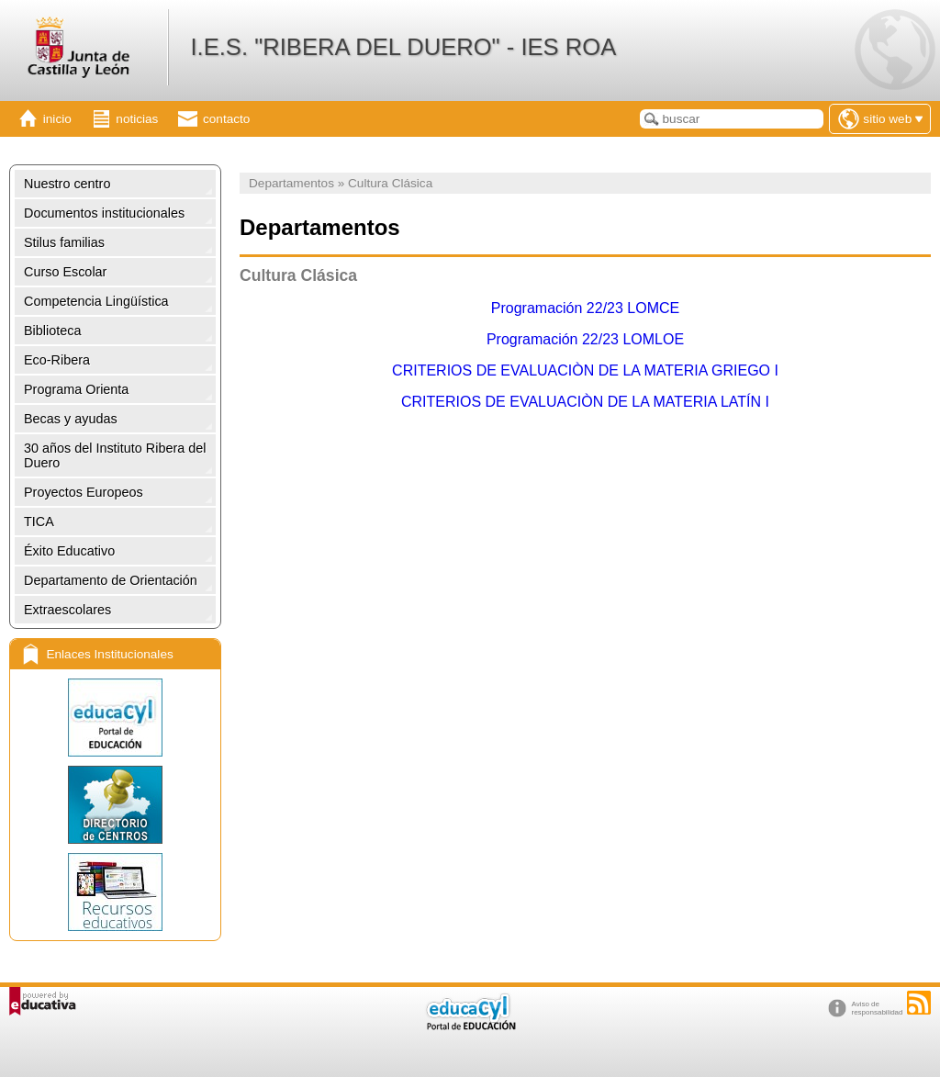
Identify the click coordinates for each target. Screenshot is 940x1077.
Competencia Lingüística (96, 301)
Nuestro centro (67, 183)
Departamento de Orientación (110, 580)
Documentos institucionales (104, 213)
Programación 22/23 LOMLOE (585, 339)
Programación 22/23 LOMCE (585, 308)
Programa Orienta (76, 389)
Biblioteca (52, 330)
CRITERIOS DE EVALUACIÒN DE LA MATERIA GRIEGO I (585, 370)
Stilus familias (64, 242)
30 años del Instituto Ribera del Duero (115, 455)
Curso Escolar (65, 271)
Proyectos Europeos (83, 492)
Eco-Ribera (57, 360)
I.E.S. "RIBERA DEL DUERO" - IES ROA (403, 47)
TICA (39, 521)
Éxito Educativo (69, 551)
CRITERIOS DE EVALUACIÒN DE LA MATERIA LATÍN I (585, 401)
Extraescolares (67, 609)
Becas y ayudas (71, 418)
